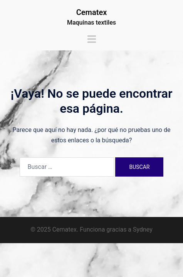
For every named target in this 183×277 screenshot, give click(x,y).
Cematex (91, 12)
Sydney (143, 229)
